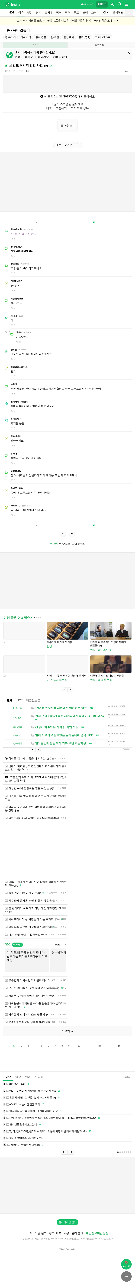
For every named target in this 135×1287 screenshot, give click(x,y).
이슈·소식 (26, 37)
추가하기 (17, 944)
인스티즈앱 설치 (67, 1222)
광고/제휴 (55, 1233)
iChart (106, 12)
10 (79, 1046)
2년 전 (7, 71)
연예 (38, 12)
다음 (99, 1046)
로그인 (53, 543)
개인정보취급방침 (97, 1233)
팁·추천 (55, 37)
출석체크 (118, 12)
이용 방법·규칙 (87, 4)
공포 (76, 12)
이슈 (21, 12)
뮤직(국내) (84, 37)
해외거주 (43, 56)
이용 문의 (41, 1233)
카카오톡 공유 (80, 108)
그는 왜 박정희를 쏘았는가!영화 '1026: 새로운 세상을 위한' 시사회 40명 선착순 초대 (64, 20)
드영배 (49, 12)
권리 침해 (77, 1233)
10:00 (126, 1077)
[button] (65, 689)
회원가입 (102, 4)
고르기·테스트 (102, 37)
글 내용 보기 (67, 125)
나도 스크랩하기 (56, 108)
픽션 (67, 12)
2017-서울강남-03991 (90, 1238)
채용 (66, 1233)
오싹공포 (99, 44)
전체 (9, 700)
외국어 (29, 56)
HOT (11, 12)
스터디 (95, 12)
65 (58, 145)
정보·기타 (10, 37)
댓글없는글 (33, 700)
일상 (29, 12)
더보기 (60, 944)
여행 (18, 56)
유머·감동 (19, 30)
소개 (29, 1233)
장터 (58, 12)
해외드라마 (60, 56)
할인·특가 (69, 37)
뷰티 (85, 12)
